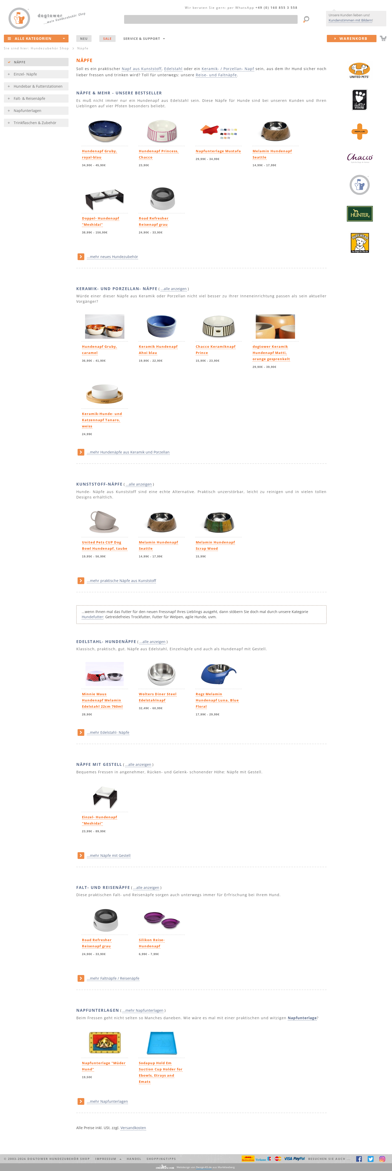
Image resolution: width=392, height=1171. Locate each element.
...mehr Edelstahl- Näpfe (108, 732)
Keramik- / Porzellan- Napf (228, 68)
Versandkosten (133, 1127)
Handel (134, 1159)
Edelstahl (173, 68)
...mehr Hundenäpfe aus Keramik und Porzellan (128, 452)
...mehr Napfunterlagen (142, 1010)
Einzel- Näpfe (25, 74)
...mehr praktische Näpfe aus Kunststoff (121, 580)
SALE (107, 38)
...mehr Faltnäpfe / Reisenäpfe (113, 978)
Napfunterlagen (27, 110)
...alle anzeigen (174, 288)
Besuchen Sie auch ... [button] (329, 1159)
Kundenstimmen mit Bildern (350, 20)
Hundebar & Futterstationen (38, 86)
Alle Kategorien (36, 38)
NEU (84, 38)
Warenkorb (355, 38)
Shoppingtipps (161, 1159)
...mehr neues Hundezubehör (112, 256)
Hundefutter (92, 616)
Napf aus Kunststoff (141, 68)
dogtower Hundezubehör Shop (58, 1159)
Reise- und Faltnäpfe (216, 74)
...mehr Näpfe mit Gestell (109, 855)
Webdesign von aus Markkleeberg (206, 1167)
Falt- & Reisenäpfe (29, 98)
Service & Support (144, 38)
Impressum (108, 1159)
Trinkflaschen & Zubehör (35, 122)
